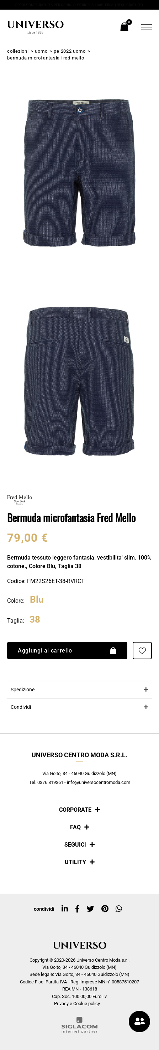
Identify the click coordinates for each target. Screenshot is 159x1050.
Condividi (21, 707)
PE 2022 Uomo (69, 51)
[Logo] (35, 27)
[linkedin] (65, 909)
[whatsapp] (119, 909)
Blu (37, 599)
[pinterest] (104, 909)
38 (35, 619)
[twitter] (90, 909)
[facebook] (77, 909)
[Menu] (145, 27)
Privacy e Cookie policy (77, 1003)
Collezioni (18, 51)
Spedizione (23, 690)
